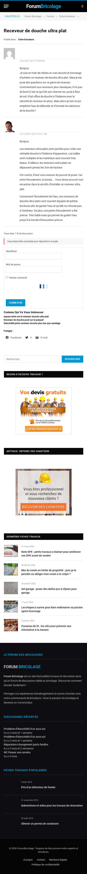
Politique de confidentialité (45, 864)
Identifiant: (11, 251)
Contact (41, 859)
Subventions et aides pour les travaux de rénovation (52, 805)
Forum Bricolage (33, 16)
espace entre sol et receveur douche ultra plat (26, 316)
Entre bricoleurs (67, 16)
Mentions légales (58, 859)
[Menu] (6, 6)
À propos (28, 859)
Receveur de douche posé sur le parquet (24, 320)
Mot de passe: (13, 264)
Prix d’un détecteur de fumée (38, 787)
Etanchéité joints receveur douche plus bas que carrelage (32, 323)
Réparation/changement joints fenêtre (26, 744)
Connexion (15, 302)
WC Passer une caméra (17, 752)
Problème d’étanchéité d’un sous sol (24, 728)
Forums (50, 16)
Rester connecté (18, 277)
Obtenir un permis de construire (40, 823)
